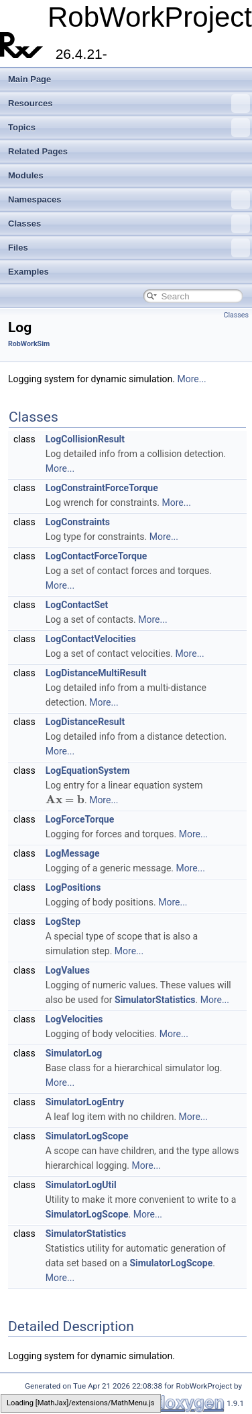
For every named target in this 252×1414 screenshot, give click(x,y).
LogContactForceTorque (96, 556)
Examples (28, 272)
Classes (129, 224)
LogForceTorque (80, 819)
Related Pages (38, 151)
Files (129, 248)
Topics (129, 127)
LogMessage (73, 853)
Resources (129, 103)
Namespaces (129, 199)
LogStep (63, 921)
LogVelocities (74, 1019)
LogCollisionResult (85, 439)
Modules (26, 175)
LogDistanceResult (85, 721)
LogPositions (73, 887)
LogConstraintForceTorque (102, 487)
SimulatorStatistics (155, 999)
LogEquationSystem (88, 770)
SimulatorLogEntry (85, 1102)
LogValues (68, 970)
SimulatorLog (74, 1053)
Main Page (29, 79)
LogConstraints (78, 522)
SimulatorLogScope (87, 1136)
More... (191, 379)
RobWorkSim (29, 343)
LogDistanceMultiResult (96, 673)
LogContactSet (77, 604)
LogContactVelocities (91, 638)
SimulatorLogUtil (81, 1184)
